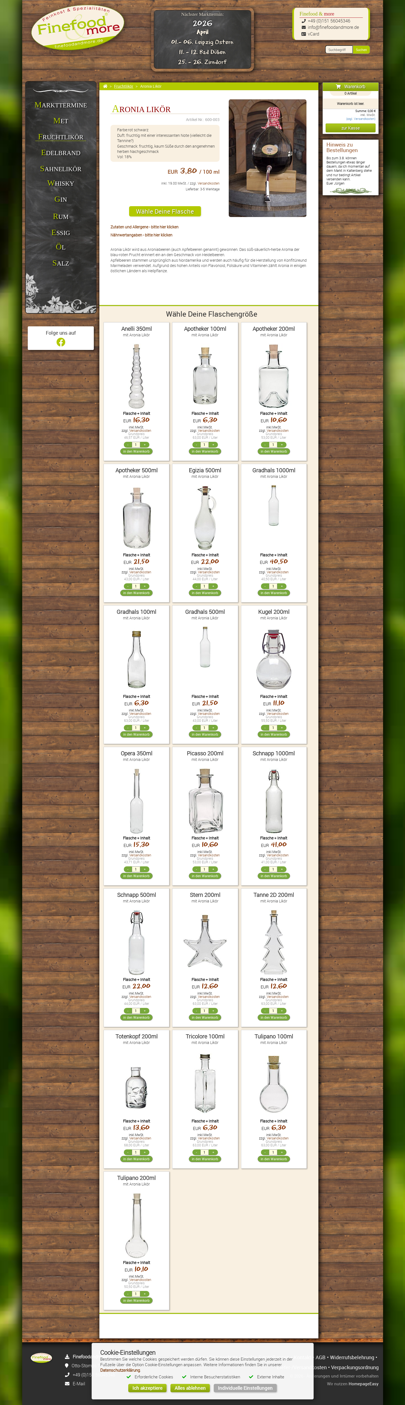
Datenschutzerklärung (120, 1370)
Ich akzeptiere (147, 1388)
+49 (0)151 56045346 (329, 21)
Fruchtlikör (123, 86)
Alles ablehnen (190, 1388)
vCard (313, 34)
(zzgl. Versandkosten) (361, 119)
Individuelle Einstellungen (245, 1388)
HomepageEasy (364, 1383)
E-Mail (79, 1384)
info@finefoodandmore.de (333, 27)
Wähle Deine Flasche (165, 211)
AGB (321, 1357)
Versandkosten (209, 183)
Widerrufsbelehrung (352, 1357)
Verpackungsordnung (355, 1367)
